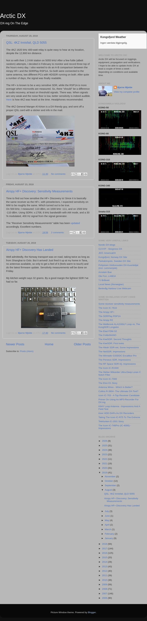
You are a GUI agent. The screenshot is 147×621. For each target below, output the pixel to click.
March (108, 529)
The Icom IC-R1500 (108, 368)
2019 (105, 472)
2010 (105, 580)
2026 (105, 441)
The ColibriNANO (107, 335)
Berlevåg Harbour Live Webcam (114, 288)
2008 (105, 589)
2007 (105, 593)
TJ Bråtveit (104, 280)
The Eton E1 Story (107, 383)
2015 (105, 557)
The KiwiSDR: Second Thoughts (114, 339)
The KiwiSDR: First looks (111, 343)
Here (9, 99)
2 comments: (58, 232)
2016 (105, 553)
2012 (105, 571)
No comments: (59, 174)
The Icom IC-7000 (107, 379)
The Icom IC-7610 (107, 308)
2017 (105, 548)
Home (49, 344)
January (109, 538)
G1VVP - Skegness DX (110, 249)
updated (75, 223)
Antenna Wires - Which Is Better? (115, 387)
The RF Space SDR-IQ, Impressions (117, 364)
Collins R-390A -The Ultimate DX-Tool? (118, 391)
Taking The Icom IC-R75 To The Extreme (119, 417)
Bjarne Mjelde (124, 87)
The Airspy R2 (105, 320)
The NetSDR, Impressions (111, 351)
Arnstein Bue (105, 272)
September (111, 485)
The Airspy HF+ (106, 312)
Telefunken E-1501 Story (111, 421)
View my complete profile (126, 92)
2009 (105, 584)
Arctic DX (13, 15)
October (109, 481)
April (107, 524)
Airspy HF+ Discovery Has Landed (29, 250)
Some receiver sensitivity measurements (119, 304)
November (110, 476)
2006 (105, 598)
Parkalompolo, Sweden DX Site (114, 261)
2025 (105, 445)
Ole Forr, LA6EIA (107, 276)
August (109, 490)
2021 (105, 463)
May (107, 520)
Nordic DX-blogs (106, 245)
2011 (105, 575)
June (107, 516)
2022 (105, 459)
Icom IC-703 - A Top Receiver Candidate (119, 395)
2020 (105, 468)
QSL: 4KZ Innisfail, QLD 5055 (26, 42)
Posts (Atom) (27, 351)
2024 (105, 450)
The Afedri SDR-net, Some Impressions (118, 347)
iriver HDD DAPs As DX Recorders (116, 413)
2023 (105, 454)
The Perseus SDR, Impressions (114, 359)
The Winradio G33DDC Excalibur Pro (117, 355)
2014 (105, 562)
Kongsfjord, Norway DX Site (112, 257)
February (110, 534)
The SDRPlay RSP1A (109, 316)
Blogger (92, 612)
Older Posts (82, 344)
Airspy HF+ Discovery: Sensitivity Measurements (39, 191)
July (107, 511)
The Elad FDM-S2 (107, 331)
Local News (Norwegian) (111, 284)
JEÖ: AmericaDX (107, 253)
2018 (105, 544)
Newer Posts (15, 344)
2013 (105, 566)
